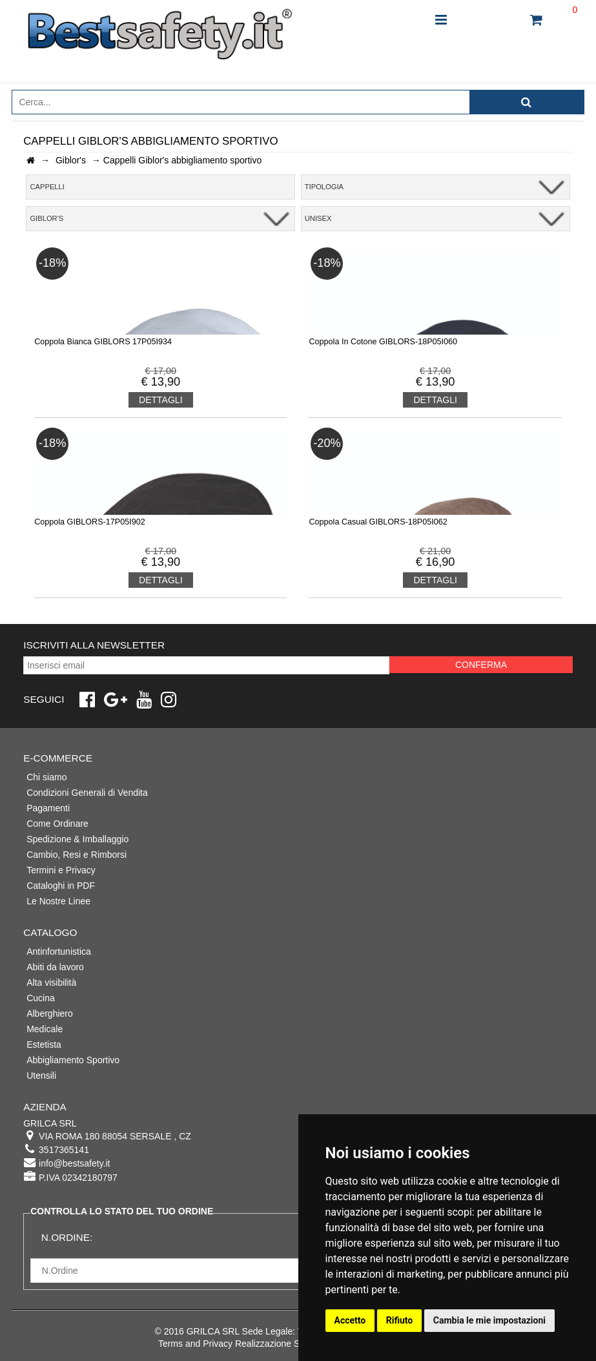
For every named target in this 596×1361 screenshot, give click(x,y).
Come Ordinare (57, 823)
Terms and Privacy (195, 1343)
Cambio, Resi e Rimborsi (76, 854)
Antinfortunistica (58, 951)
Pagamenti (48, 808)
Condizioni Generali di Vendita (87, 792)
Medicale (44, 1029)
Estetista (43, 1044)
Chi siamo (46, 777)
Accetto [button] (350, 1320)
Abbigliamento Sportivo (72, 1060)
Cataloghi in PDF (60, 885)
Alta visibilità (51, 982)
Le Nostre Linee (58, 901)
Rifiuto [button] (399, 1320)
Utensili (41, 1075)
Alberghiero (49, 1013)
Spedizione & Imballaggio (77, 839)
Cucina (40, 998)
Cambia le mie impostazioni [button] (489, 1320)
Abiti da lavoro (55, 967)
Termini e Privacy (61, 870)
